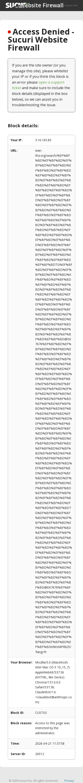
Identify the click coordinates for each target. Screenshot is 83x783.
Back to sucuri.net (66, 5)
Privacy (69, 781)
